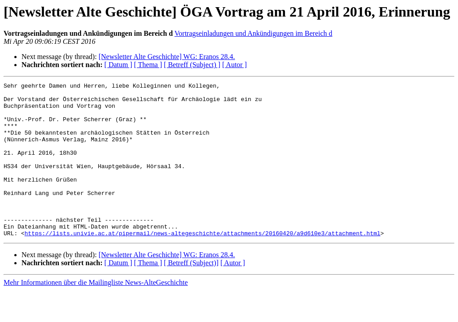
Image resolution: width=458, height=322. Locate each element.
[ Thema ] (148, 64)
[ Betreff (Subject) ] (192, 64)
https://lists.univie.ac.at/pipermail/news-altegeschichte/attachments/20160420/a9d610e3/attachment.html (203, 264)
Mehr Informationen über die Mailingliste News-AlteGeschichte (96, 313)
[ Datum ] (118, 64)
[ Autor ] (234, 64)
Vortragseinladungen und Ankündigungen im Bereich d (253, 33)
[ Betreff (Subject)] (191, 293)
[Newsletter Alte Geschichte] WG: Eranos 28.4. (166, 56)
